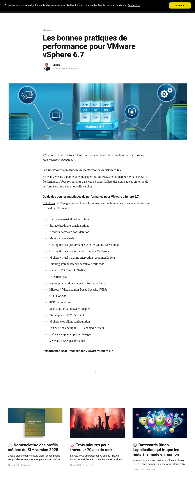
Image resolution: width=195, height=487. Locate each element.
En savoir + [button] (134, 5)
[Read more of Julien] (47, 66)
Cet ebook (49, 203)
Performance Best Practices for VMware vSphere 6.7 (78, 351)
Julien (56, 64)
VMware (47, 30)
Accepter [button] (180, 5)
